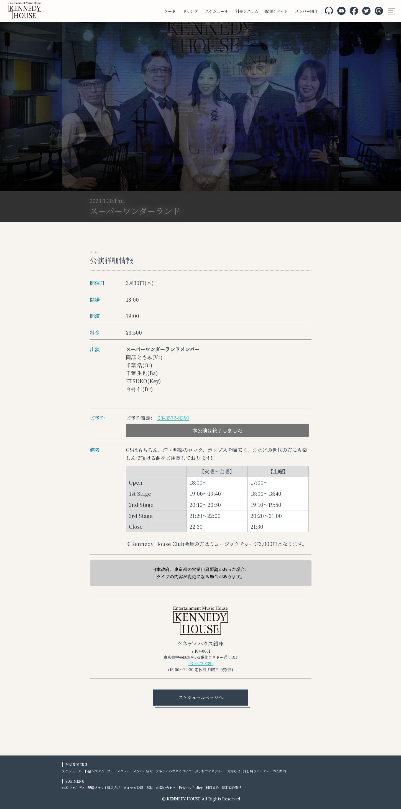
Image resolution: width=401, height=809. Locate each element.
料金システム (246, 11)
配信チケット (276, 11)
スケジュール (216, 11)
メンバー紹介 (306, 11)
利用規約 (212, 787)
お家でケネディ (73, 787)
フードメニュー (118, 771)
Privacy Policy (191, 787)
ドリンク (190, 11)
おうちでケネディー (209, 771)
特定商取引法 (232, 787)
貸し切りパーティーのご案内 (264, 771)
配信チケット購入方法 (104, 787)
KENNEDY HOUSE (184, 799)
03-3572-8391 (173, 417)
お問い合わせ (166, 787)
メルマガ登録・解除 (138, 787)
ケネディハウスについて (173, 771)
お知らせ (233, 771)
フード (170, 11)
